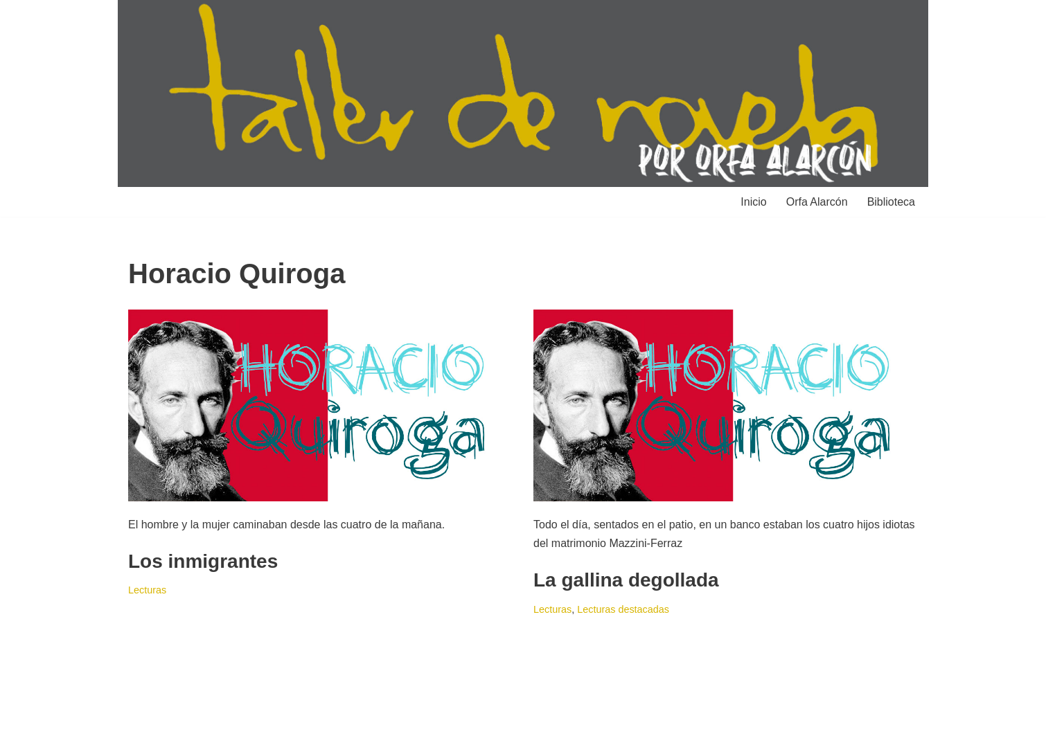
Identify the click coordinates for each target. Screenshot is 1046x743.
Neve (141, 725)
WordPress (287, 725)
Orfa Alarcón (817, 202)
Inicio (753, 202)
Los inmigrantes (203, 561)
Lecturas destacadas (623, 609)
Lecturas (147, 590)
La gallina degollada (626, 580)
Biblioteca (891, 202)
